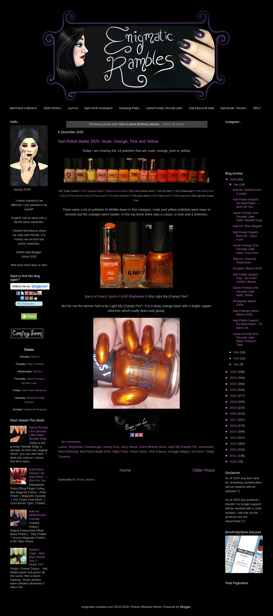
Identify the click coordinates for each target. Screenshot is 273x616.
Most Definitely (68, 451)
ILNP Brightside (181, 196)
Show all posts (173, 124)
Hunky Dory (111, 446)
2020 (234, 401)
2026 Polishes (52, 108)
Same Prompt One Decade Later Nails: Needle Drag (38, 433)
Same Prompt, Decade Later (164, 108)
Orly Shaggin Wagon (93, 191)
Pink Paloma (157, 451)
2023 (234, 384)
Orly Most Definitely (119, 196)
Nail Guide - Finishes (234, 108)
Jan (237, 364)
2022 (234, 389)
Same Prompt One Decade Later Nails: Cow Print (245, 249)
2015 (234, 431)
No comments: (71, 441)
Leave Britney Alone (152, 446)
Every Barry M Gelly (201, 108)
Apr (236, 184)
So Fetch (197, 451)
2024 (234, 377)
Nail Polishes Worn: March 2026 (246, 312)
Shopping (41, 409)
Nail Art (35, 356)
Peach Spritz (138, 451)
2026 (234, 179)
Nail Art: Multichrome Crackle (37, 515)
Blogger (185, 606)
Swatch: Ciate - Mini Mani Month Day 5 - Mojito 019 (37, 557)
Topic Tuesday (35, 364)
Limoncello (206, 446)
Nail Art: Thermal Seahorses (244, 260)
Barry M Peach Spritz (96, 196)
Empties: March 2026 (247, 268)
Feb (237, 358)
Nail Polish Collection (23, 108)
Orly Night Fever (161, 196)
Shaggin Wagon (179, 451)
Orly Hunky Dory (205, 191)
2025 (234, 371)
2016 (234, 425)
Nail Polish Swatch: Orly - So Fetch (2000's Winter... (246, 278)
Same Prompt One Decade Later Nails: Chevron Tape (245, 339)
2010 (234, 461)
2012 (234, 449)
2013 (234, 443)
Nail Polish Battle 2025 (95, 451)
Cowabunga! (93, 446)
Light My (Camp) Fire (182, 446)
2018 (234, 413)
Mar (237, 352)
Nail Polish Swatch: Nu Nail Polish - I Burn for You (38, 475)
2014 (234, 437)
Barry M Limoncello (117, 191)
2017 (234, 419)
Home (125, 470)
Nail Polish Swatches (34, 390)
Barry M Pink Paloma (72, 196)
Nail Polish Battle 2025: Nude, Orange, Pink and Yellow (108, 141)
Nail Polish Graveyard (98, 108)
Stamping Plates (129, 108)
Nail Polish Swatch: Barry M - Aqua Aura (246, 235)
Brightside (76, 446)
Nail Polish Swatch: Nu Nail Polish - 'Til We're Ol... (247, 324)
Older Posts (203, 470)
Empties (28, 409)
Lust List (73, 108)
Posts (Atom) (86, 479)
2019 (234, 407)
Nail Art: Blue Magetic (247, 226)
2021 (234, 395)
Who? (257, 108)
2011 (234, 455)
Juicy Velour (129, 446)
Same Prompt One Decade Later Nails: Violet (245, 291)
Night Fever (120, 451)
